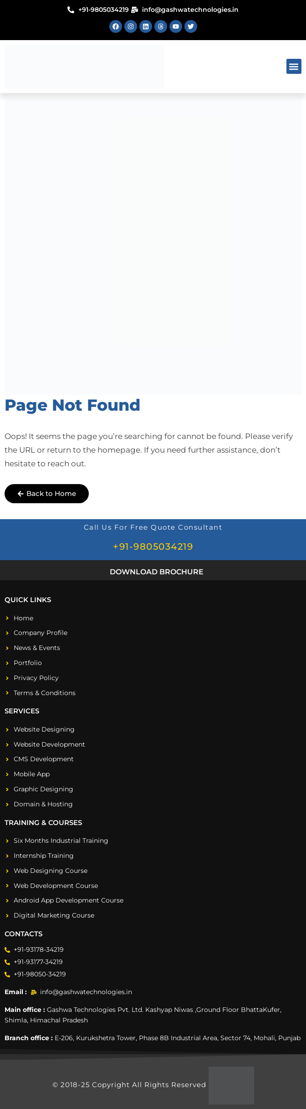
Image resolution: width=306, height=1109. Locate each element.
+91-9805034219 (153, 546)
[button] (293, 66)
